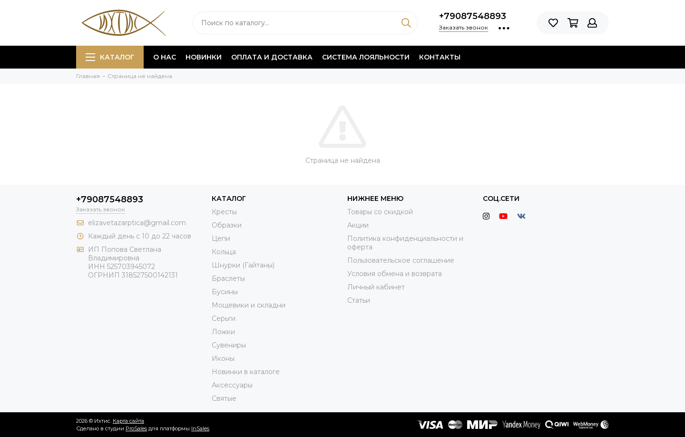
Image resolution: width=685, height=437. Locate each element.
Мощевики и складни (248, 305)
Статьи (358, 300)
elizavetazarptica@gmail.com (137, 222)
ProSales (136, 428)
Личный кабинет (376, 287)
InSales (200, 428)
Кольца (224, 252)
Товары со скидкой (380, 212)
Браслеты (228, 278)
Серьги (223, 318)
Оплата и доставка (272, 57)
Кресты (224, 212)
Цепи (221, 238)
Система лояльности (366, 57)
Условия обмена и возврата (394, 273)
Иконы (223, 358)
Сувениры (229, 345)
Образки (227, 225)
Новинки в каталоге (246, 371)
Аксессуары (232, 385)
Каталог (110, 57)
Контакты (439, 57)
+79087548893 (472, 16)
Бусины (225, 292)
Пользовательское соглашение (400, 260)
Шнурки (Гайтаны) (243, 265)
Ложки (223, 332)
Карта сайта (128, 420)
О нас (164, 57)
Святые (224, 398)
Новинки (204, 57)
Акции (358, 225)
